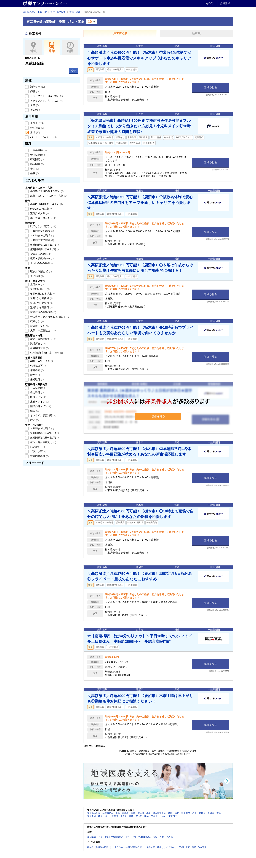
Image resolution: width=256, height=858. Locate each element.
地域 (33, 47)
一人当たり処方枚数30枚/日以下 (50, 316)
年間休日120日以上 (42, 293)
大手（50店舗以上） (43, 330)
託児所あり (38, 343)
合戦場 (211, 813)
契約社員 (37, 127)
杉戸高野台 (107, 813)
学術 (34, 168)
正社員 (37, 123)
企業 (34, 105)
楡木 (100, 816)
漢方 (34, 410)
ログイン (210, 3)
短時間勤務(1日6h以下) (44, 249)
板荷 (131, 816)
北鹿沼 (123, 816)
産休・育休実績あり (43, 338)
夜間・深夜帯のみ (42, 258)
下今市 (154, 816)
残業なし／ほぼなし (43, 226)
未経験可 (37, 379)
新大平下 (185, 813)
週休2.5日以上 (40, 289)
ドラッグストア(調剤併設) (46, 96)
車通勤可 (37, 276)
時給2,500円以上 (41, 208)
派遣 (35, 132)
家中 (219, 813)
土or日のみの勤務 (41, 263)
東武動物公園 (93, 813)
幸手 (118, 813)
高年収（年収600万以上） (46, 204)
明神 (146, 816)
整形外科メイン (40, 406)
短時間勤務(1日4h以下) (44, 244)
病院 (34, 91)
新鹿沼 (114, 816)
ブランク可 (38, 451)
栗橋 (133, 813)
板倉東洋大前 (159, 813)
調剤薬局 (37, 86)
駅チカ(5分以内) (41, 271)
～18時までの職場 (42, 240)
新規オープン (39, 325)
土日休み (37, 284)
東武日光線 (74, 12)
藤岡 (170, 813)
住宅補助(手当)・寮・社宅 (46, 352)
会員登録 (225, 3)
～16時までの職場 (42, 230)
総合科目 (37, 392)
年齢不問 (37, 370)
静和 (177, 813)
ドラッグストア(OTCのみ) (46, 100)
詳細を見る (210, 87)
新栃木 (202, 813)
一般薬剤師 (38, 150)
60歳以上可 (38, 365)
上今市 (163, 816)
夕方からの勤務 (40, 253)
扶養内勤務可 (39, 456)
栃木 (194, 813)
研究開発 (37, 159)
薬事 (34, 173)
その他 (35, 109)
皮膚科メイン (39, 401)
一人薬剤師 (38, 387)
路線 (51, 47)
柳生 (148, 813)
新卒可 (35, 374)
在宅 (34, 420)
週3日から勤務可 (41, 307)
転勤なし (37, 321)
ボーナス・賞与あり (43, 217)
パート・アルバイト (43, 136)
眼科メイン (38, 397)
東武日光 (173, 816)
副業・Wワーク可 (42, 361)
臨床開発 (37, 164)
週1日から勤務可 (41, 298)
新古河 (141, 813)
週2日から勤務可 (41, 302)
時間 (70, 47)
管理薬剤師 (38, 154)
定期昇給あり (39, 213)
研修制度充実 (39, 348)
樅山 (107, 816)
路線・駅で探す (57, 12)
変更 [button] (73, 70)
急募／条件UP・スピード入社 (48, 195)
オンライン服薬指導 (43, 415)
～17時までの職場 (42, 235)
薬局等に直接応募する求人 (47, 191)
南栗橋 (125, 813)
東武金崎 (91, 816)
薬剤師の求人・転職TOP (35, 12)
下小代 (139, 816)
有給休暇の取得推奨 (43, 312)
